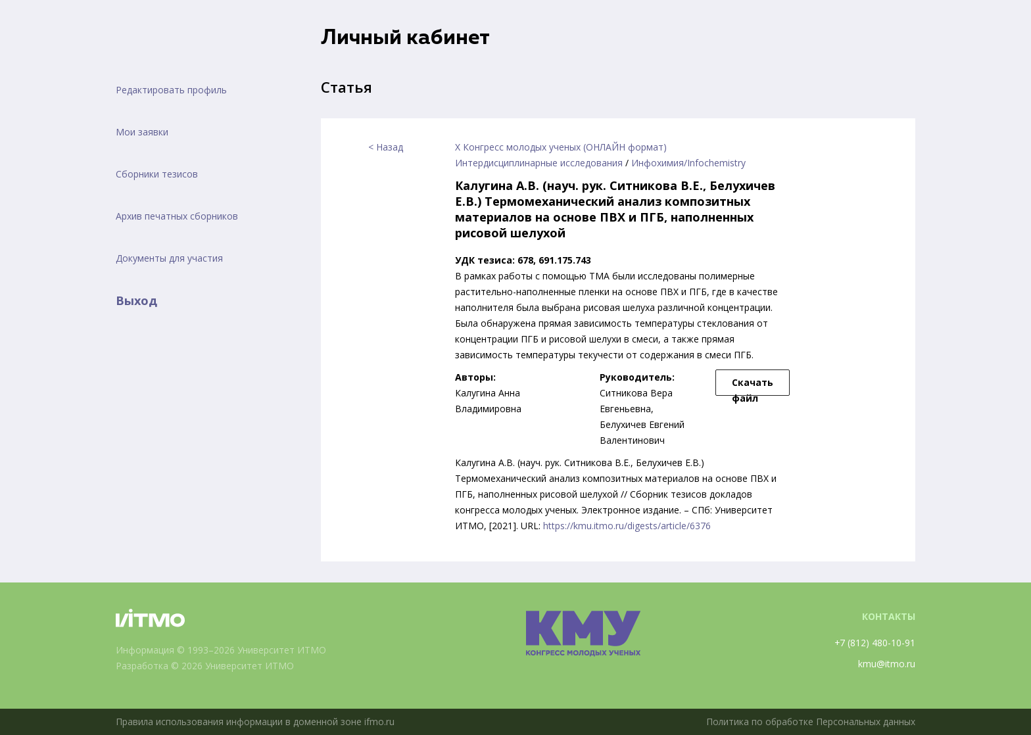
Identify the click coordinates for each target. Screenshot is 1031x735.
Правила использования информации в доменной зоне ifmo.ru (256, 721)
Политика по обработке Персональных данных (809, 721)
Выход (136, 300)
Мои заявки (142, 132)
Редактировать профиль (171, 89)
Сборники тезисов (157, 174)
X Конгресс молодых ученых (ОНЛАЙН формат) (561, 147)
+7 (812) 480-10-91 (874, 642)
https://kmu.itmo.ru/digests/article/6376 (627, 525)
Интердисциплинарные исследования (539, 162)
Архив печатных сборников (177, 216)
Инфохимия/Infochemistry (688, 162)
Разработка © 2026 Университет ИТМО (205, 665)
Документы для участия (169, 258)
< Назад (385, 147)
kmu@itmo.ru (886, 663)
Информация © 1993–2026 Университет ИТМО (221, 650)
